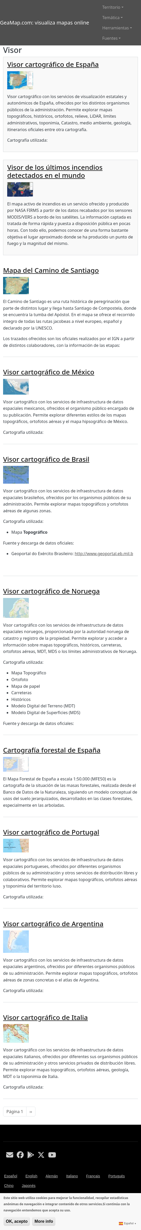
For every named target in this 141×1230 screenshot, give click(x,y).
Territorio (111, 7)
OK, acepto (17, 1221)
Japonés (29, 1186)
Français (93, 1176)
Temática (111, 17)
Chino (9, 1186)
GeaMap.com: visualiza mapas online (44, 22)
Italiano (72, 1176)
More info (43, 1221)
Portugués (116, 1176)
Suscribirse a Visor (5, 1123)
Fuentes (110, 38)
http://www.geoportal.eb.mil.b (104, 553)
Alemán (52, 1176)
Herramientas (115, 28)
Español (10, 1176)
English (31, 1176)
